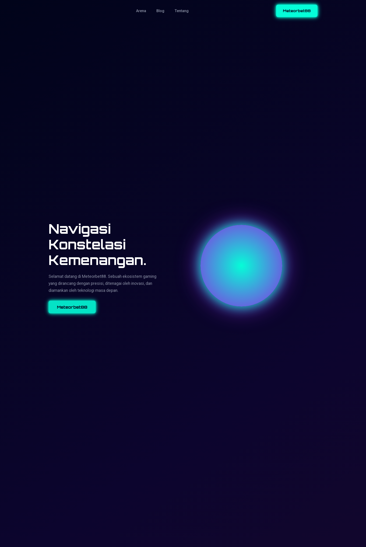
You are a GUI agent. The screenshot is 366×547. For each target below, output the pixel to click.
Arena (141, 11)
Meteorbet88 (297, 10)
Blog (160, 11)
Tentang (182, 11)
